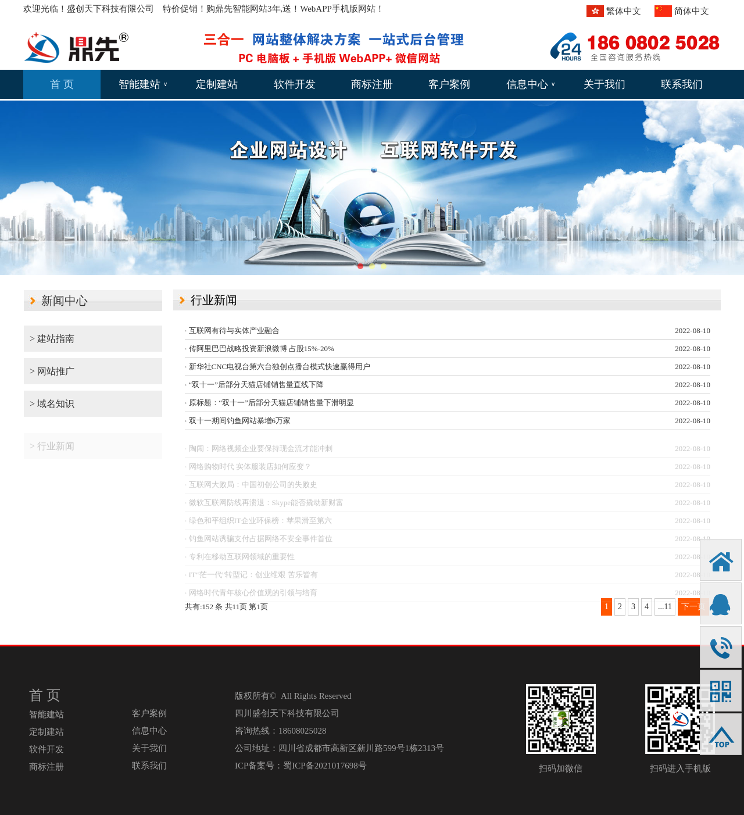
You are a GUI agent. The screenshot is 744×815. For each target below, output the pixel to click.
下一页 (693, 606)
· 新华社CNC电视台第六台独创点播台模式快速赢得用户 (277, 366)
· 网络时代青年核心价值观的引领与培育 (251, 595)
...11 (665, 606)
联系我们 (682, 84)
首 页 (62, 84)
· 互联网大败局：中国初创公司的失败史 (251, 487)
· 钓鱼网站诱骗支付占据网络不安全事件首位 (258, 541)
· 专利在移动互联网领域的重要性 (240, 559)
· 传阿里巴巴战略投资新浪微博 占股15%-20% (259, 348)
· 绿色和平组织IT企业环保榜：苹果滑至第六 (258, 523)
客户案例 (449, 84)
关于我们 (604, 84)
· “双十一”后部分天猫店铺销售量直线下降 (254, 384)
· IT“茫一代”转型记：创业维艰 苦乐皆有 (251, 577)
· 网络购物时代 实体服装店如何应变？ (248, 469)
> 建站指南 (52, 339)
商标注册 (372, 84)
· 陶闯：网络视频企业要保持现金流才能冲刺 (258, 451)
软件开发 (295, 84)
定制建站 (217, 84)
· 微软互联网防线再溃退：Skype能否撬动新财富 (264, 505)
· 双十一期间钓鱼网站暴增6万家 (238, 420)
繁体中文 (623, 11)
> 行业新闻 (52, 449)
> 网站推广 (52, 371)
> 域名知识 (52, 404)
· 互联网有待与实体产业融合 (232, 330)
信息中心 (530, 84)
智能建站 (143, 84)
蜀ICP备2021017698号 (324, 765)
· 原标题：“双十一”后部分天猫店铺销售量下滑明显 (269, 402)
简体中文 (691, 11)
